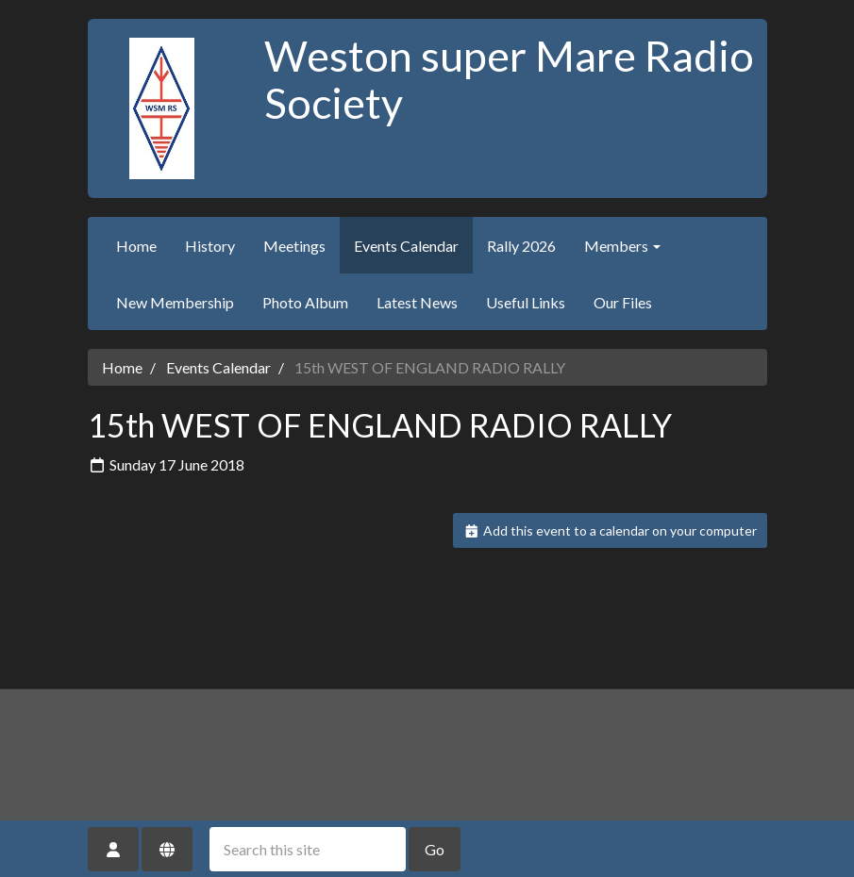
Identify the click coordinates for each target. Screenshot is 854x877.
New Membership (175, 302)
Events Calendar (406, 246)
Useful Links (525, 302)
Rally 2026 (521, 246)
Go (434, 849)
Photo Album (305, 302)
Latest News (417, 302)
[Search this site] (307, 849)
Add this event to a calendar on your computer (610, 530)
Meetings (294, 246)
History (210, 246)
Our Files (623, 302)
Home (136, 246)
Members (622, 246)
